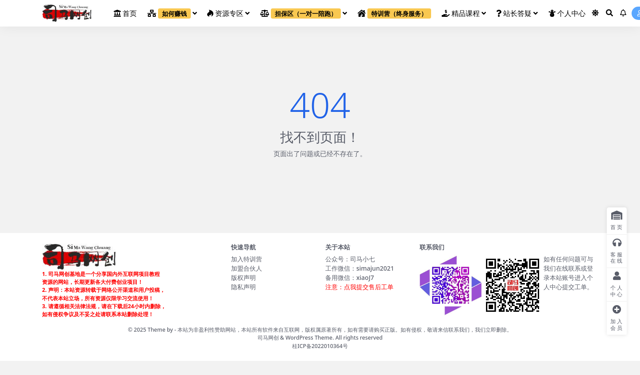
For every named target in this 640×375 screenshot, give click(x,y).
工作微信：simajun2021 (359, 268)
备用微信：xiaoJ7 (349, 277)
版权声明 (243, 277)
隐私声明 (243, 287)
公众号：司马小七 (350, 259)
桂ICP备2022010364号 (320, 346)
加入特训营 (246, 259)
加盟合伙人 (246, 268)
